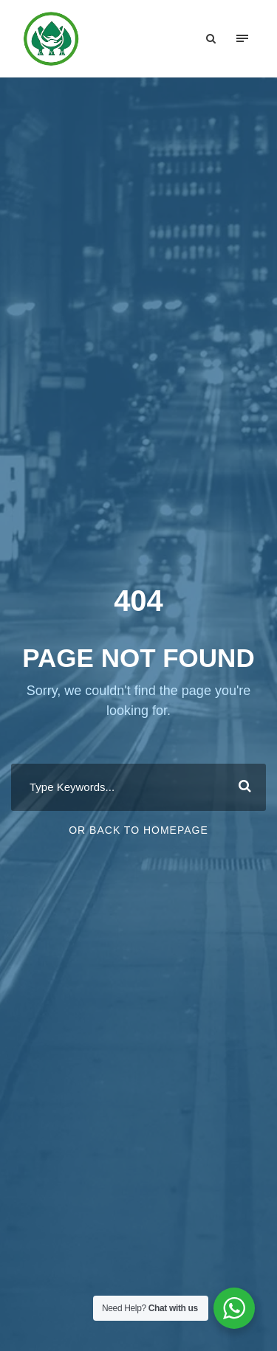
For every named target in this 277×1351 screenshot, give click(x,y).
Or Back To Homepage (138, 830)
